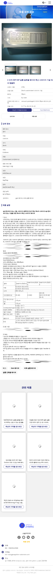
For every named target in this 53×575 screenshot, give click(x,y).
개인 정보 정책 (23, 567)
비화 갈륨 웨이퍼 (30, 368)
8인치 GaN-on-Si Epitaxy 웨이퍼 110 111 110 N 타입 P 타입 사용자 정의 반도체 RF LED (14, 501)
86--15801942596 (11, 548)
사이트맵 (31, 567)
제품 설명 (34, 116)
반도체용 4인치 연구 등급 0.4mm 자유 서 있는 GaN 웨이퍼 (13, 461)
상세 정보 (12, 116)
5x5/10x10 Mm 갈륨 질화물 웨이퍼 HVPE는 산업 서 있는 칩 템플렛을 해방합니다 (13, 421)
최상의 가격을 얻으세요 (40, 110)
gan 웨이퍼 (15, 368)
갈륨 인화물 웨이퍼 (9, 372)
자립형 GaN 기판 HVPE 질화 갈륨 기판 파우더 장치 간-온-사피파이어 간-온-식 (39, 421)
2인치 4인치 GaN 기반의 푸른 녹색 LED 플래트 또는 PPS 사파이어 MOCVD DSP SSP (39, 461)
